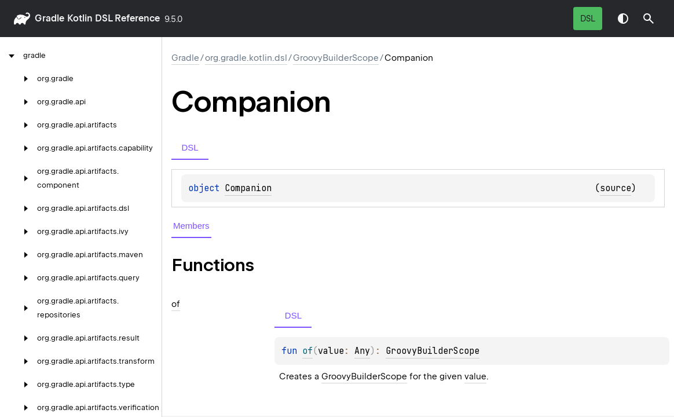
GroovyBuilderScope (336, 58)
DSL (587, 18)
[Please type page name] (648, 18)
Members (191, 226)
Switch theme (623, 18)
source (615, 188)
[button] (648, 18)
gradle (49, 18)
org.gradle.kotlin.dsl (246, 58)
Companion (248, 188)
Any (362, 351)
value (475, 376)
